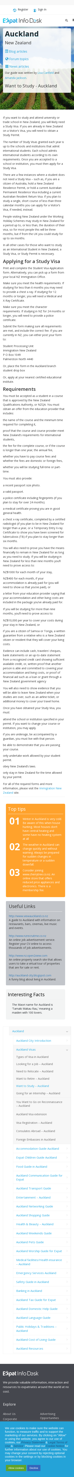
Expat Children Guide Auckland (36, 1157)
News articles (17, 66)
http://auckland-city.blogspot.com (30, 975)
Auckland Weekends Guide (34, 1233)
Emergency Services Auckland (36, 1273)
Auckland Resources (29, 1348)
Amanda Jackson (15, 78)
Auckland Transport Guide (33, 1188)
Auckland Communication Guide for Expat (39, 1177)
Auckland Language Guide (33, 1318)
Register (20, 10)
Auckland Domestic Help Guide (37, 1309)
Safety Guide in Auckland (32, 1282)
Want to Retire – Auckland (32, 1078)
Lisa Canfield (45, 73)
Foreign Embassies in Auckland (35, 1139)
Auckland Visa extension (31, 1114)
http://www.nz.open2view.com (28, 955)
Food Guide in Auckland (31, 1166)
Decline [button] (34, 1468)
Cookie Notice (55, 1446)
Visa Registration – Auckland (34, 1123)
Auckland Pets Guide (30, 1242)
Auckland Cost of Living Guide (36, 1340)
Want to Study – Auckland (32, 1086)
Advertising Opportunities (49, 1416)
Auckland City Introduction (33, 1040)
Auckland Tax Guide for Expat (36, 1300)
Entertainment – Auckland (33, 1197)
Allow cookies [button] (16, 1468)
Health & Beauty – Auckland (34, 1224)
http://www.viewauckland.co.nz (28, 916)
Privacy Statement (33, 1442)
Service (18, 1446)
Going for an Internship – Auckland (38, 1093)
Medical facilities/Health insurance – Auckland (39, 1262)
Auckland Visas (26, 1049)
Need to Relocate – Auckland (34, 1071)
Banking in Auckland (29, 1291)
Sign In (39, 10)
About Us (9, 1414)
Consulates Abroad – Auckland (35, 1131)
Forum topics (17, 59)
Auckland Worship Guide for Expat (39, 1251)
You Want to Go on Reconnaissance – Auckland (39, 1104)
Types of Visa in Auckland (32, 1057)
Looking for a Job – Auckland (34, 1064)
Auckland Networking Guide (34, 1206)
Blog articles (16, 51)
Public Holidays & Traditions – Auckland (36, 1328)
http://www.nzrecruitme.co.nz (27, 936)
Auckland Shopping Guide (33, 1215)
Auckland (18, 1031)
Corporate (10, 1419)
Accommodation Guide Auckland (37, 1148)
